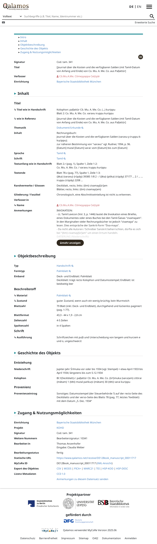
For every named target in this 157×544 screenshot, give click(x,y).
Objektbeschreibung (32, 44)
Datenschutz (27, 538)
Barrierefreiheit (48, 538)
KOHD (60, 427)
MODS (67, 468)
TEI (98, 468)
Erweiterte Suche (145, 22)
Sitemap (83, 538)
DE (131, 7)
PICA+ (77, 468)
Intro (23, 37)
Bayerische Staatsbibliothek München (79, 81)
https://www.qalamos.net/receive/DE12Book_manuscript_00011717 (96, 458)
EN (139, 7)
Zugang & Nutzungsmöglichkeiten (40, 52)
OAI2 (95, 538)
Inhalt (23, 41)
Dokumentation (111, 538)
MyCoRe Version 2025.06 (102, 530)
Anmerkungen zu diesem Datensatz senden (82, 479)
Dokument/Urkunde (70, 127)
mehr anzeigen (70, 243)
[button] (149, 7)
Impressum (68, 538)
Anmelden (131, 538)
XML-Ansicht (104, 463)
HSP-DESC (122, 468)
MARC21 (88, 468)
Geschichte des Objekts (34, 48)
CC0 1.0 (61, 474)
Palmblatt (64, 271)
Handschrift (65, 265)
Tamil (61, 153)
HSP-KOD (107, 468)
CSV (59, 468)
